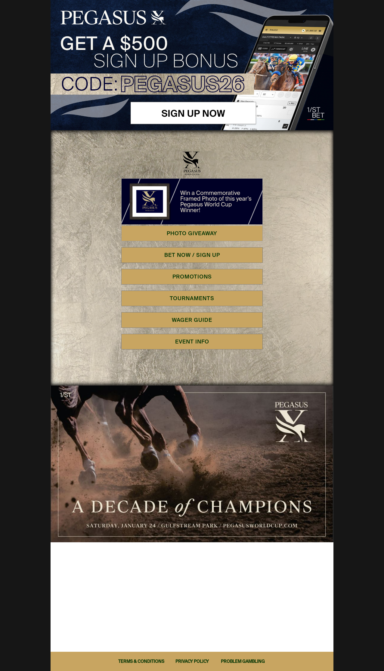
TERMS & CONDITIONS (141, 661)
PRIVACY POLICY (192, 661)
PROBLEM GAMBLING (243, 661)
